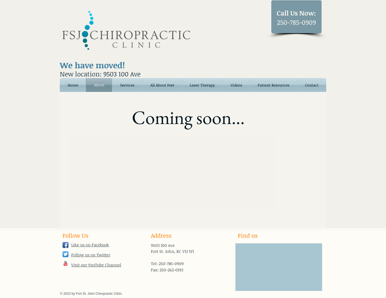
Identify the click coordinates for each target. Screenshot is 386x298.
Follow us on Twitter (90, 254)
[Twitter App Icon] (66, 254)
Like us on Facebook (90, 244)
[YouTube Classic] (66, 263)
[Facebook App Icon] (66, 245)
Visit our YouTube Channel (96, 265)
